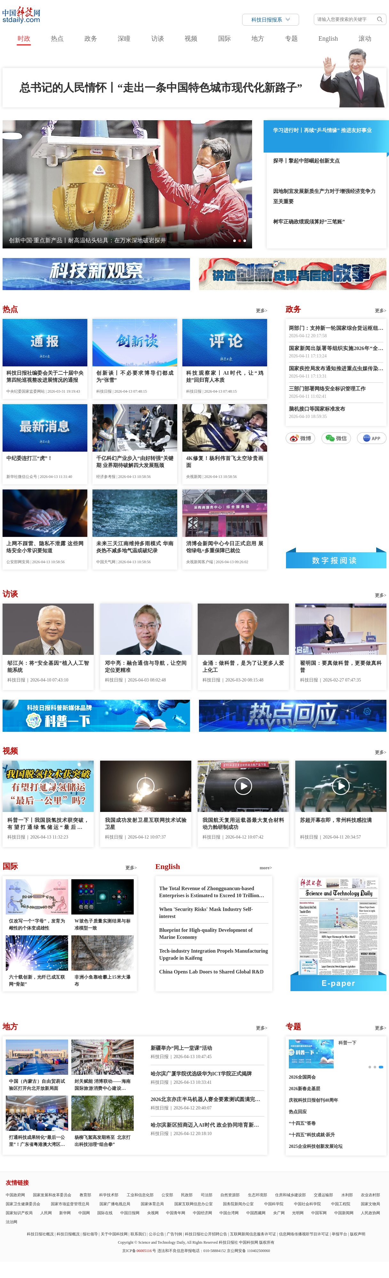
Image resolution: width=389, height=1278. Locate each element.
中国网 (84, 1213)
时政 (24, 38)
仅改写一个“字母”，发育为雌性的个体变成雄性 (37, 925)
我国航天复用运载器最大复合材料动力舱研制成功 (243, 823)
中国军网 (319, 1213)
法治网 (11, 1222)
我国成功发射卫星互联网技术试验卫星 (146, 823)
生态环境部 (257, 1195)
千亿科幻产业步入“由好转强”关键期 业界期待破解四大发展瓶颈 (134, 461)
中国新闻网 (343, 1213)
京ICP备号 (139, 1251)
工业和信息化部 (140, 1195)
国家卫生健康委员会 (23, 1204)
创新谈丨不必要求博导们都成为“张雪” (134, 376)
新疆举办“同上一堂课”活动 (181, 1048)
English (328, 38)
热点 (57, 38)
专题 (291, 38)
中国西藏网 (256, 1213)
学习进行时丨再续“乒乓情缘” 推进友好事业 (322, 130)
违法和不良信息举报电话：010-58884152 (191, 1251)
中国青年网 (175, 1213)
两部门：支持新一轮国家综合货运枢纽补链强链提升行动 (336, 328)
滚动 (365, 38)
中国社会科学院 (307, 1204)
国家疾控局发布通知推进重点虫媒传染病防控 (336, 369)
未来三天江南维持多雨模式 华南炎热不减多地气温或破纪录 (134, 547)
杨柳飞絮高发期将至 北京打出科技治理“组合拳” (103, 1141)
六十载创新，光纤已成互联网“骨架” (37, 981)
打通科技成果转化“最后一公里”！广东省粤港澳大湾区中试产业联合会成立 (37, 1141)
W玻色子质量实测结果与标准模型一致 (103, 925)
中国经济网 (202, 1213)
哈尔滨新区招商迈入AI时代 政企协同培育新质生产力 (207, 1125)
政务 (90, 38)
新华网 (65, 1213)
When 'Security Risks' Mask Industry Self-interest (206, 912)
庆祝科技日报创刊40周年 (313, 1100)
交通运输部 (323, 1195)
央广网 (279, 1213)
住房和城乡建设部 (290, 1195)
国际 (224, 38)
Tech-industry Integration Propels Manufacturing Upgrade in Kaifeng (213, 954)
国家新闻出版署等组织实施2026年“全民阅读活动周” (336, 349)
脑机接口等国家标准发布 (317, 409)
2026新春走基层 (304, 1088)
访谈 (157, 38)
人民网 (46, 1213)
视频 (191, 38)
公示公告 (156, 1234)
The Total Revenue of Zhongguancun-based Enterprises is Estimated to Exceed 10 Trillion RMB (209, 892)
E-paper (338, 983)
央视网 (153, 1213)
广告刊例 (174, 1234)
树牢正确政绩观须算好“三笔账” (309, 221)
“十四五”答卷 (302, 1123)
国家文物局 (370, 1204)
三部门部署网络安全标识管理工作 (327, 388)
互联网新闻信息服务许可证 (253, 1234)
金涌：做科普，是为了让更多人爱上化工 (243, 666)
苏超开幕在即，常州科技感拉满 (336, 820)
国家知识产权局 (19, 1213)
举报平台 (339, 1234)
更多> (261, 310)
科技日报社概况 (40, 1234)
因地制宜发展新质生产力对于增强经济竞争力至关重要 (324, 196)
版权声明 (357, 1234)
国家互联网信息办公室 (193, 1204)
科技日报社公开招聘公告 (206, 1234)
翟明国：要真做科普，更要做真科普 (341, 666)
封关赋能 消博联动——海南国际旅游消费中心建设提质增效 (103, 1085)
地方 (257, 38)
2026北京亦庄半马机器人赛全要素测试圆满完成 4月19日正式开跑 (207, 1100)
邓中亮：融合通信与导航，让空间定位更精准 (146, 666)
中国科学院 (273, 1204)
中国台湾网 (229, 1213)
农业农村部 (370, 1195)
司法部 (206, 1195)
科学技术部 (108, 1195)
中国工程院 (340, 1204)
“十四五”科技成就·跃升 (312, 1134)
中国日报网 (129, 1213)
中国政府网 (15, 1195)
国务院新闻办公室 (238, 1204)
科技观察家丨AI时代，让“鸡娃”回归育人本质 (224, 376)
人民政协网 (370, 1213)
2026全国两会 (302, 1077)
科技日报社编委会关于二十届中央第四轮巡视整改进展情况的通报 (44, 376)
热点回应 (298, 1111)
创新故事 (347, 1042)
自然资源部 (230, 1195)
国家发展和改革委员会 (52, 1195)
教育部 (85, 1195)
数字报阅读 (336, 560)
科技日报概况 (68, 1234)
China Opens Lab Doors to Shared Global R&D (211, 971)
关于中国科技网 (114, 1234)
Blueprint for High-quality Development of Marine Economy (206, 933)
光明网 (298, 1213)
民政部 (187, 1195)
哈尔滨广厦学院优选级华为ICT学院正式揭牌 (201, 1073)
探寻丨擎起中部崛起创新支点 (306, 160)
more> (266, 867)
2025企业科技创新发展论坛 (316, 1146)
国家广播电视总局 (114, 1204)
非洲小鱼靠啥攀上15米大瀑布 (103, 981)
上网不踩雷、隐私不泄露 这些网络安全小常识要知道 (44, 547)
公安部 (167, 1195)
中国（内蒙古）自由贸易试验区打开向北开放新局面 (37, 1085)
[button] (234, 240)
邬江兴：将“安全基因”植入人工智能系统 (48, 666)
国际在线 (105, 1213)
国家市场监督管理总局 (70, 1204)
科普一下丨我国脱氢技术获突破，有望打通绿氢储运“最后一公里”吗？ (48, 824)
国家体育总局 (152, 1204)
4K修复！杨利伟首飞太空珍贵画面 (224, 461)
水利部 (347, 1195)
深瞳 (124, 38)
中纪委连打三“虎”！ (29, 458)
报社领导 (90, 1234)
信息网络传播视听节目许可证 (304, 1234)
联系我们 (138, 1234)
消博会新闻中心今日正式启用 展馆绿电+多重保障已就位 (224, 547)
